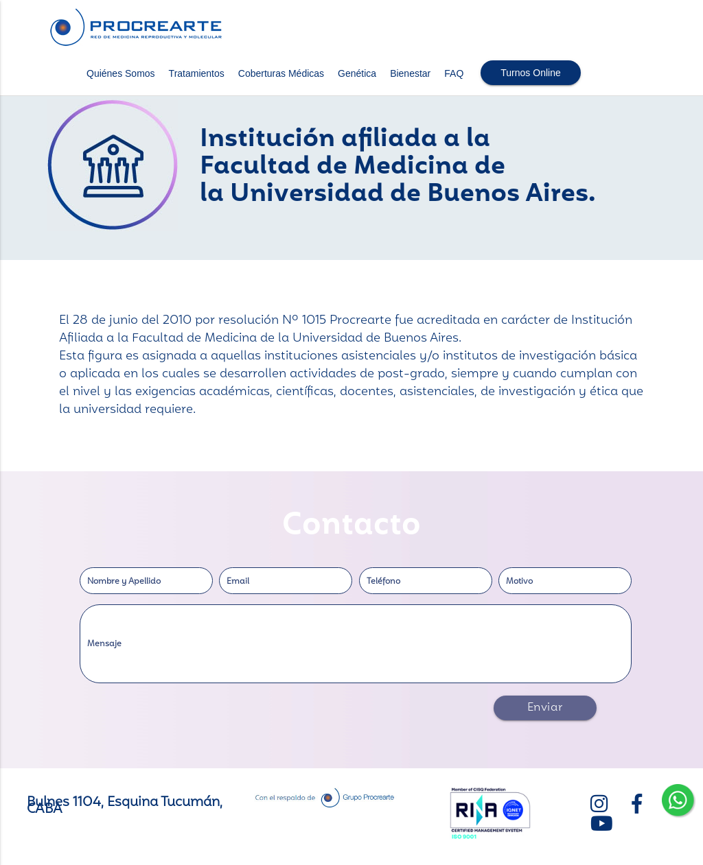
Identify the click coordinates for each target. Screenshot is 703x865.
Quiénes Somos (121, 73)
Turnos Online (530, 72)
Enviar (545, 708)
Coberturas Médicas (281, 73)
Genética (357, 73)
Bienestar (410, 73)
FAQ (453, 73)
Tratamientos (196, 73)
